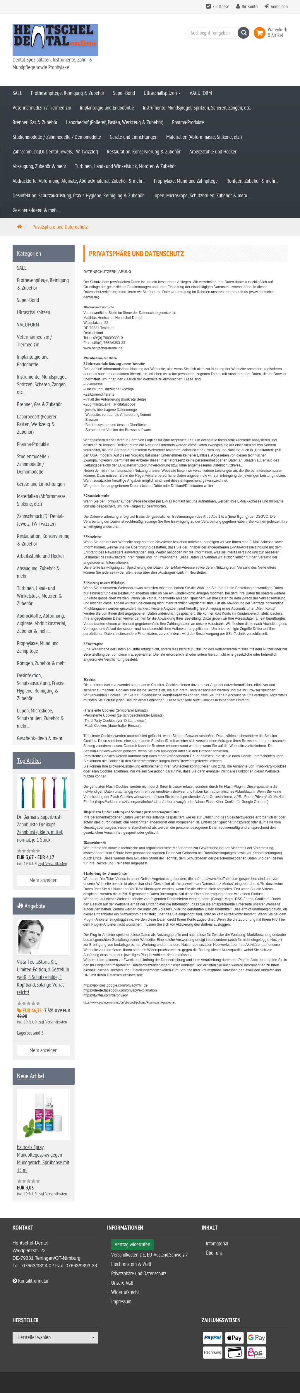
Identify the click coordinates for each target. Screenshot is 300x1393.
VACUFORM (201, 93)
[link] (261, 33)
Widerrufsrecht (125, 1292)
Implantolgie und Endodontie (107, 108)
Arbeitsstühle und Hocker (212, 152)
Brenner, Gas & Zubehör (35, 122)
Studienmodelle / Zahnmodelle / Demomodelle (57, 137)
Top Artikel (29, 760)
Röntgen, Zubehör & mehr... (252, 181)
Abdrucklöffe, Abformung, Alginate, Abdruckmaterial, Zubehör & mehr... (79, 181)
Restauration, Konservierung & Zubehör (144, 152)
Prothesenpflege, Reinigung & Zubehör (67, 93)
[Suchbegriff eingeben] (216, 33)
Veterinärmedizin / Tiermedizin (42, 108)
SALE (17, 93)
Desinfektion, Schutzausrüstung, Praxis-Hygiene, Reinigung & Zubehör (78, 196)
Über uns (214, 1253)
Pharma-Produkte (188, 122)
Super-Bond (124, 93)
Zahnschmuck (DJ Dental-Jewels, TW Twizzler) (55, 152)
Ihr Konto (250, 6)
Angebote (31, 906)
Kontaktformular (30, 1281)
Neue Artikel (30, 1076)
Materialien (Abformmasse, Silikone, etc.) (204, 137)
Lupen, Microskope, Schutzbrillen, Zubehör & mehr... (201, 196)
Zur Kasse (220, 6)
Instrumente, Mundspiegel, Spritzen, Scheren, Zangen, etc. (197, 108)
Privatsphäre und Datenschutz (139, 1274)
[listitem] (213, 1339)
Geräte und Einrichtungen (133, 137)
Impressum (121, 1302)
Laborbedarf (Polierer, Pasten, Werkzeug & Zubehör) (114, 122)
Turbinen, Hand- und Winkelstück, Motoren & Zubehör (125, 166)
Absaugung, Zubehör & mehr (39, 166)
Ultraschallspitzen (162, 93)
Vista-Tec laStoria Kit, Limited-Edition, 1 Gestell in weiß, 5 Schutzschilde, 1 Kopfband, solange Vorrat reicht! (43, 977)
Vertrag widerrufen (132, 1245)
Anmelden (279, 6)
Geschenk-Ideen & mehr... (37, 210)
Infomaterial (217, 1244)
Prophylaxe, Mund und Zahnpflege (186, 181)
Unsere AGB (122, 1283)
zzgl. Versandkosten (52, 863)
